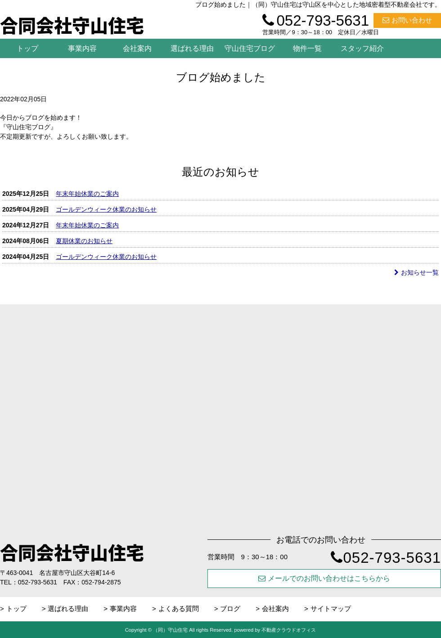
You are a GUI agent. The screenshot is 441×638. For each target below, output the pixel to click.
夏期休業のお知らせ (84, 240)
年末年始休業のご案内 (87, 193)
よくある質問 (178, 608)
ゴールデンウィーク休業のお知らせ (106, 209)
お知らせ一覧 (416, 272)
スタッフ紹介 (362, 48)
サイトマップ (330, 608)
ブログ (230, 608)
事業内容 (82, 48)
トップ (27, 48)
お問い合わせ (407, 20)
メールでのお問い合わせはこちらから (324, 578)
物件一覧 (307, 48)
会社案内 (137, 48)
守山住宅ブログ (250, 48)
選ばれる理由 (192, 48)
